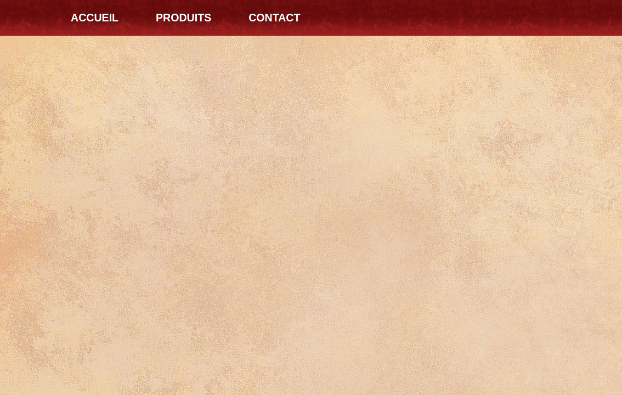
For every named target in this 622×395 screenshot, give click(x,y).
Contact (274, 18)
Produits (183, 18)
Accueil (94, 18)
